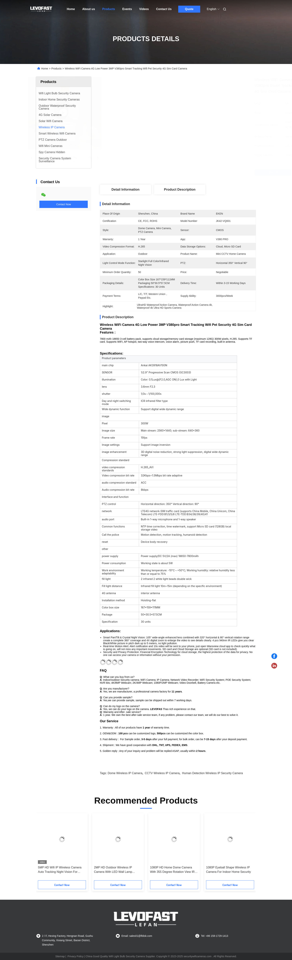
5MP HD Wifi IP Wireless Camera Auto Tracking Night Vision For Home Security (60, 870)
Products (108, 9)
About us (88, 9)
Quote (189, 9)
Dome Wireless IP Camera (125, 773)
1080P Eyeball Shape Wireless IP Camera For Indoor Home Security (228, 869)
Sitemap (60, 956)
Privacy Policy (76, 956)
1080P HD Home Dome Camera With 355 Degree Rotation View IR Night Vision (172, 870)
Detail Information (125, 189)
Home (71, 9)
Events (127, 9)
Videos (144, 9)
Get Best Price (202, 172)
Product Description (179, 189)
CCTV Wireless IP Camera (162, 773)
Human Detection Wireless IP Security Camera (212, 773)
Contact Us (163, 9)
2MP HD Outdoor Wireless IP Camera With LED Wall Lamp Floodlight (113, 870)
